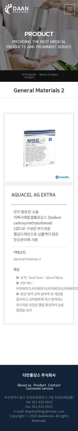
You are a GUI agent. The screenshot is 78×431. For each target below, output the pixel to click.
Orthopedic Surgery (29, 76)
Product (39, 385)
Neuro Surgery (48, 74)
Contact (54, 385)
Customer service (39, 388)
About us (24, 385)
